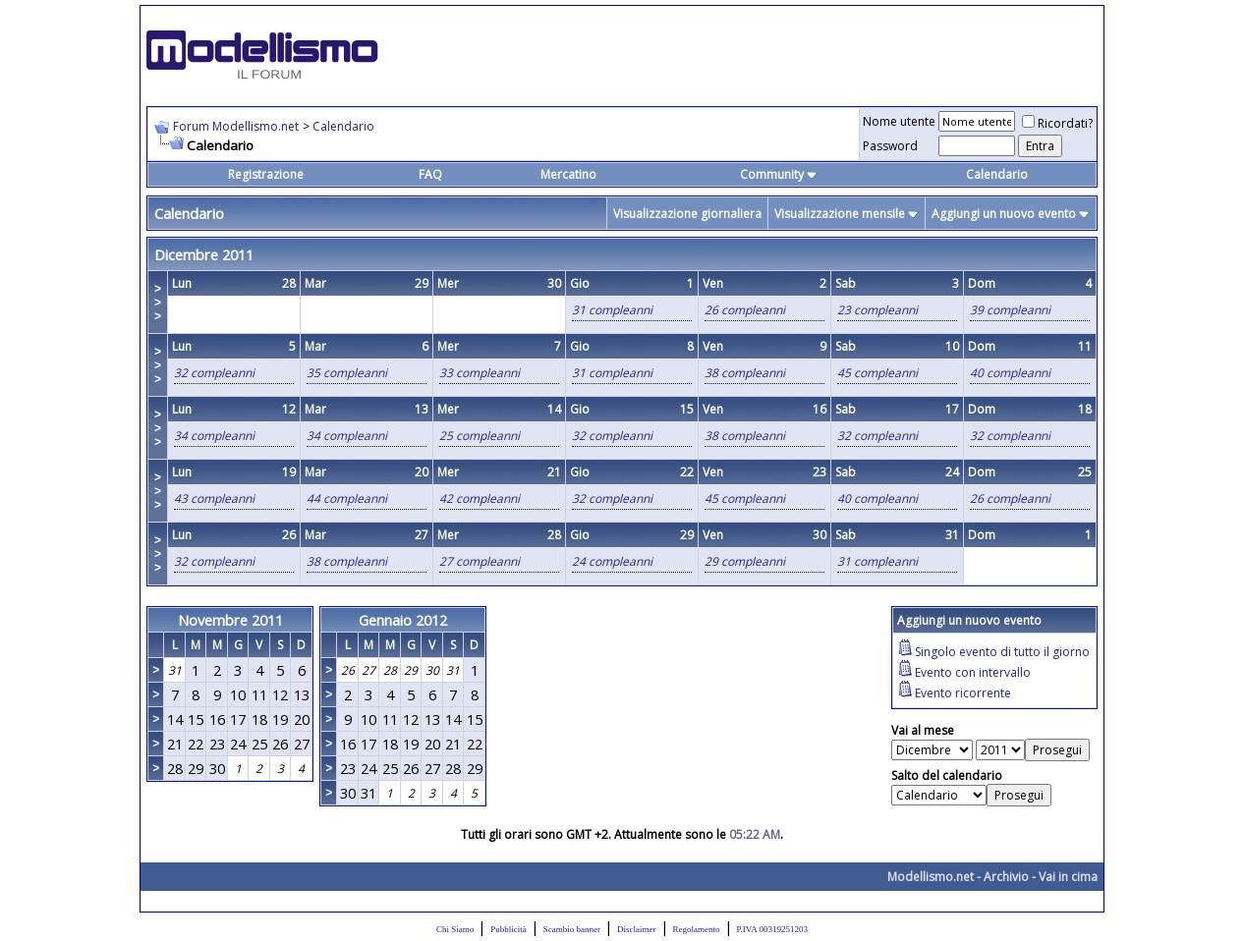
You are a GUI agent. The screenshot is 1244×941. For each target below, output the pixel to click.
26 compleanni (745, 310)
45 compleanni (877, 372)
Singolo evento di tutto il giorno (1002, 651)
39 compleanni (1010, 310)
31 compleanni (612, 310)
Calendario (343, 126)
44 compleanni (347, 498)
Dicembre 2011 (204, 254)
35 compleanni (347, 372)
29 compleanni (745, 561)
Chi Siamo (455, 929)
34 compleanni (214, 435)
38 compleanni (745, 372)
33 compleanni (479, 372)
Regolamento (696, 929)
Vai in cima (1068, 876)
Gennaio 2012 (403, 620)
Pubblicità (508, 929)
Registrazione (266, 174)
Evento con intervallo (973, 672)
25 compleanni (479, 435)
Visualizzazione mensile (839, 213)
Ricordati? (1057, 123)
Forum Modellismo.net (236, 126)
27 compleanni (479, 561)
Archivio (1006, 876)
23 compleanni (877, 310)
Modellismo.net (930, 876)
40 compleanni (1010, 372)
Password (890, 146)
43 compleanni (214, 498)
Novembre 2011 (230, 620)
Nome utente (899, 121)
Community (779, 174)
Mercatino (568, 174)
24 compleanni (612, 561)
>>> (157, 302)
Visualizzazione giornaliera (687, 213)
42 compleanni (479, 498)
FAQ (430, 174)
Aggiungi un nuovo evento (1004, 213)
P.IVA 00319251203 (772, 929)
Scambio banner (571, 929)
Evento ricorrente (963, 693)
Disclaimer (636, 929)
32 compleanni (214, 372)
